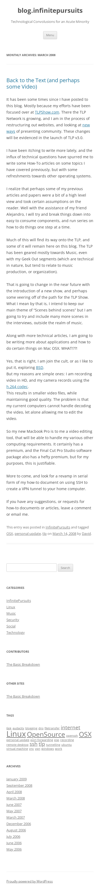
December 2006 (18, 823)
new (86, 124)
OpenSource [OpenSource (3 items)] (46, 734)
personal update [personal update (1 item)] (17, 740)
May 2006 (14, 849)
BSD (39, 367)
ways (10, 131)
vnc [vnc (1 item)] (31, 749)
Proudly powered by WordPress (29, 881)
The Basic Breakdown (23, 664)
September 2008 (19, 785)
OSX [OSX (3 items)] (85, 734)
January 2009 (16, 779)
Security (12, 619)
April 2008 (14, 791)
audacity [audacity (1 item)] (18, 728)
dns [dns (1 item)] (40, 728)
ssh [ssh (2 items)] (34, 743)
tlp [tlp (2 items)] (42, 743)
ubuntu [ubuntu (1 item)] (66, 745)
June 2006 (14, 842)
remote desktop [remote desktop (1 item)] (17, 745)
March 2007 (15, 817)
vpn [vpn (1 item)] (37, 749)
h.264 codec (17, 386)
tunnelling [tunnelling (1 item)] (53, 745)
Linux (10, 607)
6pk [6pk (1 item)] (8, 728)
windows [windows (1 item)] (47, 749)
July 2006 (13, 836)
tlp (44, 533)
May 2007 (14, 811)
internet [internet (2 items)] (70, 727)
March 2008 (15, 798)
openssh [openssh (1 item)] (72, 736)
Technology (15, 632)
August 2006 (16, 830)
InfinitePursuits (58, 527)
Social (10, 626)
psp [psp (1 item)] (56, 740)
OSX (9, 533)
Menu (50, 35)
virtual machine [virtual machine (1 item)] (17, 749)
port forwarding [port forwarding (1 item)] (41, 740)
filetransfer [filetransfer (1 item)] (52, 728)
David (86, 533)
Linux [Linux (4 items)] (16, 733)
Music (11, 613)
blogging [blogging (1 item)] (31, 728)
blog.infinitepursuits (50, 10)
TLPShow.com (47, 112)
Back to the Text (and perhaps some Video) (43, 83)
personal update (28, 533)
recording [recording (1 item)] (67, 740)
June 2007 (14, 804)
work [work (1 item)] (58, 749)
